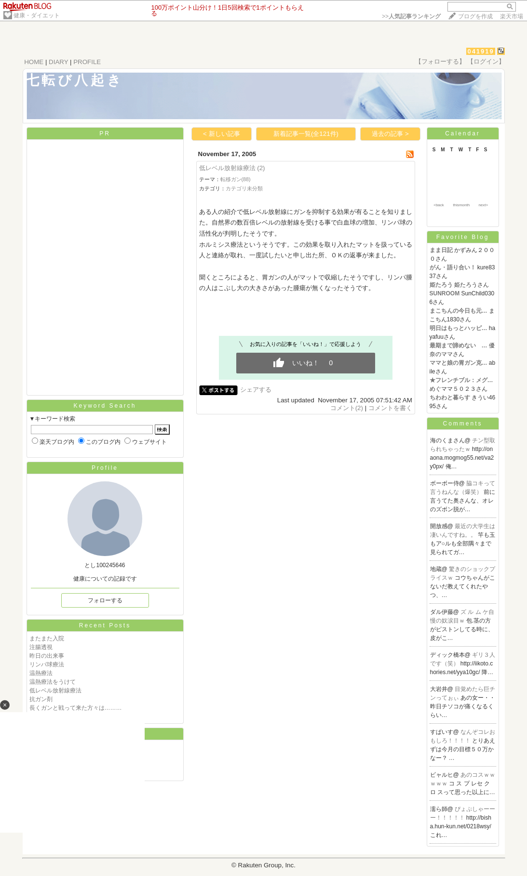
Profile (105, 468)
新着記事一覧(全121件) (305, 133)
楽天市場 (511, 16)
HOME (33, 62)
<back (438, 205)
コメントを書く (390, 407)
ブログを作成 (475, 16)
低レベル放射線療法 (55, 690)
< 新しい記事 (221, 133)
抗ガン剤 (41, 699)
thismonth (461, 205)
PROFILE (87, 62)
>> (411, 16)
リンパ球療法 (46, 664)
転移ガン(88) (235, 179)
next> (483, 205)
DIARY (58, 62)
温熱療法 (41, 673)
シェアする (255, 389)
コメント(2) (346, 407)
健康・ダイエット (37, 15)
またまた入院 (46, 638)
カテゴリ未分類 (244, 188)
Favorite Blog (462, 237)
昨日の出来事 (46, 655)
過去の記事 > (390, 133)
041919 (480, 51)
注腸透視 (41, 647)
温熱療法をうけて (52, 681)
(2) (261, 168)
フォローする (105, 600)
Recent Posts (105, 625)
